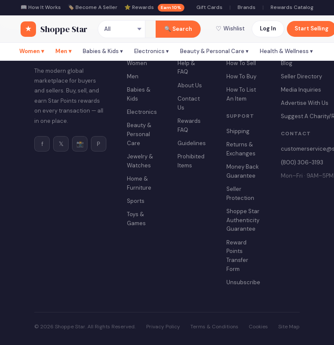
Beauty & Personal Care (139, 134)
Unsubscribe (243, 282)
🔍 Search (178, 29)
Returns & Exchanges (241, 149)
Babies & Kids (138, 94)
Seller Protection (240, 193)
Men (132, 76)
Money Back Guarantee (242, 171)
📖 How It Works (41, 7)
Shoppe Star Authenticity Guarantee (242, 220)
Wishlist (230, 29)
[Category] (121, 29)
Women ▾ (31, 51)
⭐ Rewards (154, 8)
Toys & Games (136, 219)
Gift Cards (209, 7)
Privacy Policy (163, 326)
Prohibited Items (191, 161)
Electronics (142, 112)
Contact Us (189, 103)
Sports (135, 201)
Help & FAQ (186, 67)
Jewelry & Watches (140, 161)
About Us (190, 85)
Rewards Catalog (292, 7)
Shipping (238, 131)
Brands (247, 7)
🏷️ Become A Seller (92, 7)
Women (137, 63)
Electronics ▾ (151, 51)
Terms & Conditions (214, 326)
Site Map (289, 326)
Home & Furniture (139, 183)
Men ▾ (63, 51)
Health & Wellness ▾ (286, 51)
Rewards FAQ (189, 125)
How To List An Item (241, 94)
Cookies (258, 326)
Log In (268, 28)
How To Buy (241, 76)
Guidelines (192, 143)
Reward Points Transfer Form (237, 256)
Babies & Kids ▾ (103, 51)
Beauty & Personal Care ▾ (214, 51)
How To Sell (241, 63)
